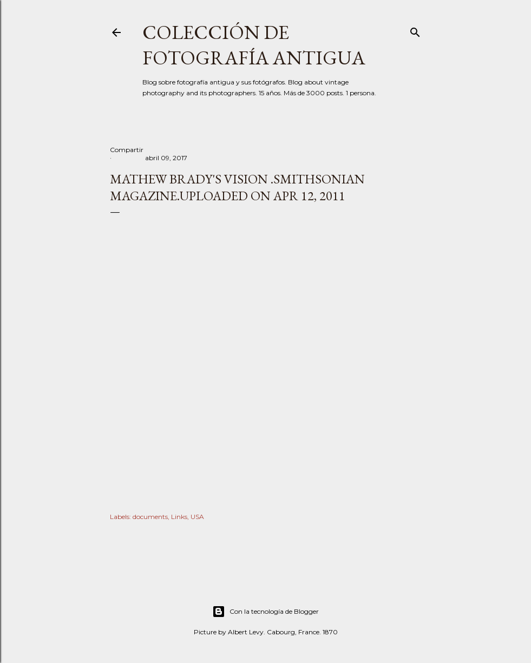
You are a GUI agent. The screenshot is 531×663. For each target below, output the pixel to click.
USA (197, 517)
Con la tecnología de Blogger (265, 611)
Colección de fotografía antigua (253, 44)
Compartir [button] (126, 150)
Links (179, 517)
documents (150, 517)
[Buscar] (415, 30)
